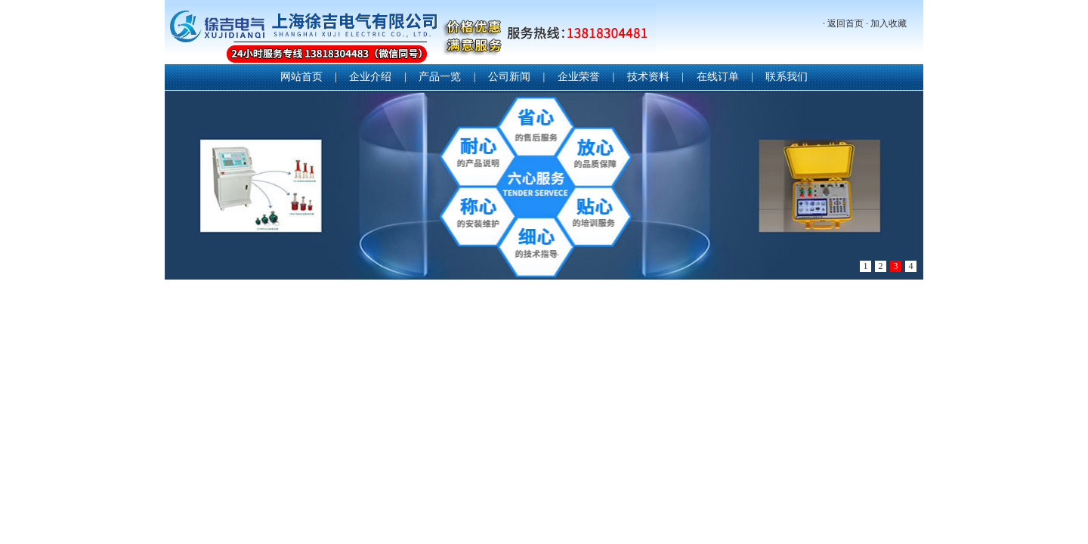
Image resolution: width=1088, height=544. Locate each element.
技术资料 (648, 76)
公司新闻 (509, 76)
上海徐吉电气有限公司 (410, 33)
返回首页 (845, 23)
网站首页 (301, 76)
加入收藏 (888, 23)
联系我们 (786, 76)
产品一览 (440, 76)
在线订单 (718, 76)
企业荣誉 (579, 76)
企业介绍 (370, 76)
